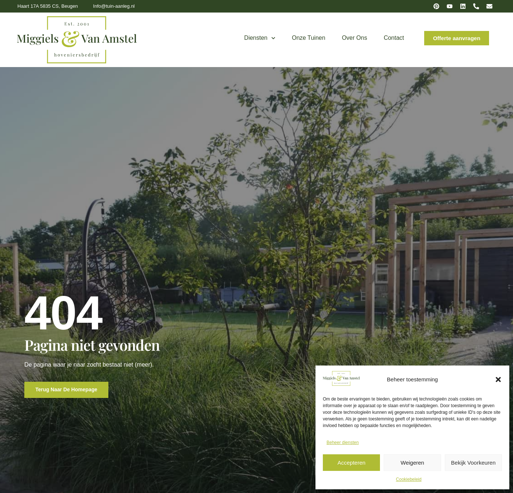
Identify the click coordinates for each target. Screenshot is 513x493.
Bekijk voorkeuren (473, 462)
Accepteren (352, 462)
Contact (394, 38)
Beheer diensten (343, 442)
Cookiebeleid (408, 479)
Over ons (354, 38)
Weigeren (412, 462)
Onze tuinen (308, 38)
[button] (498, 379)
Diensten (259, 38)
